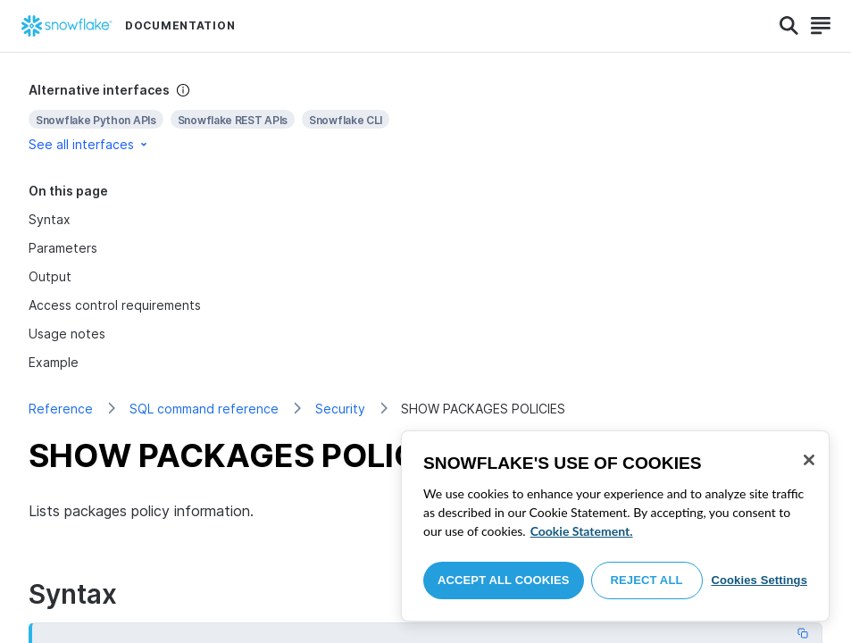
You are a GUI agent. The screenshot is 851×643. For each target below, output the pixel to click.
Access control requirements (115, 305)
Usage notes (67, 333)
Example (54, 362)
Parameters (63, 247)
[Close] (809, 460)
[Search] (788, 26)
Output (50, 276)
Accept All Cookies (504, 580)
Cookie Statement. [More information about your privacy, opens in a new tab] (581, 531)
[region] (615, 526)
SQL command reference (204, 408)
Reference (61, 408)
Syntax (50, 219)
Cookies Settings (759, 580)
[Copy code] (803, 633)
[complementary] (425, 117)
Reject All (647, 580)
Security (340, 408)
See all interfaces (89, 144)
